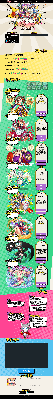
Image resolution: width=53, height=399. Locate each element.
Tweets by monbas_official (24, 34)
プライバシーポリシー (26, 395)
